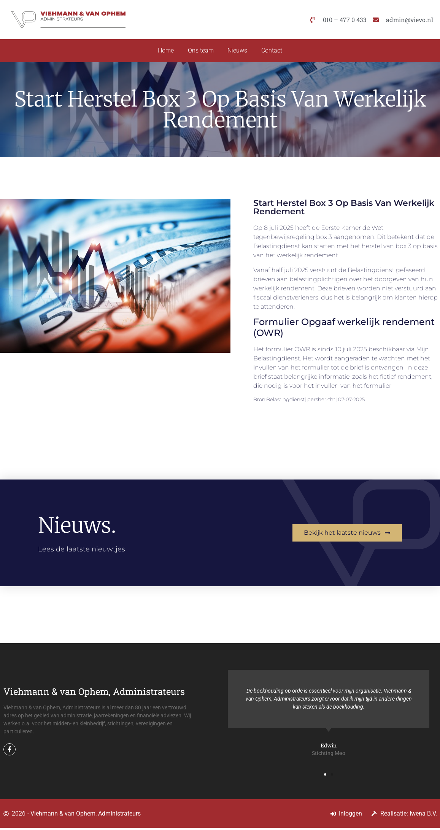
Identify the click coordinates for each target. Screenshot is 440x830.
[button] (325, 777)
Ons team (200, 51)
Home (164, 51)
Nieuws (238, 51)
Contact (273, 51)
